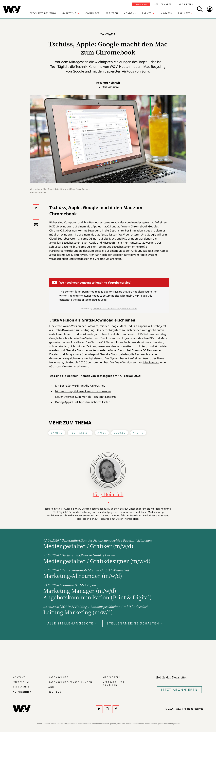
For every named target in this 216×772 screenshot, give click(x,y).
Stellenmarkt (162, 4)
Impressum (21, 682)
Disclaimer (21, 687)
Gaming (57, 432)
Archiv (138, 432)
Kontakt (19, 677)
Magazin (166, 13)
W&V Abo (141, 4)
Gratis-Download (64, 330)
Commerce (92, 13)
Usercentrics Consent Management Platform (115, 308)
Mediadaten (112, 677)
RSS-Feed (55, 691)
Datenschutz (58, 677)
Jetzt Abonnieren (179, 690)
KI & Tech (111, 13)
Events (147, 13)
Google (119, 432)
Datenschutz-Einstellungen (70, 682)
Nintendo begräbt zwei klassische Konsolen (83, 391)
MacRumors (151, 362)
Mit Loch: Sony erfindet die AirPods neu (80, 385)
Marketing (69, 13)
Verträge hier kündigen (113, 683)
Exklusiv (184, 13)
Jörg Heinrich (111, 82)
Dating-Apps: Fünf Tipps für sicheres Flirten (82, 402)
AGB (51, 687)
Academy (130, 13)
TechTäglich (80, 432)
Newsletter (186, 4)
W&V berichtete (129, 234)
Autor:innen (22, 691)
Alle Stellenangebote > (72, 623)
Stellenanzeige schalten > (135, 623)
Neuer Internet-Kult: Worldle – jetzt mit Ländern (85, 397)
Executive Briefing (43, 13)
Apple (102, 432)
